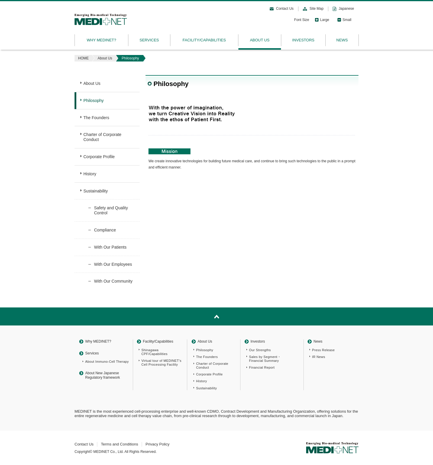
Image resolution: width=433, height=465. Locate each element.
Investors (258, 341)
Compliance (105, 230)
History (89, 173)
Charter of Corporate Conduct (102, 137)
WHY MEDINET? (101, 40)
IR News (318, 357)
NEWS (342, 40)
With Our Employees (113, 264)
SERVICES (149, 40)
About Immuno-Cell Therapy (107, 361)
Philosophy (93, 100)
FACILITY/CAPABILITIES (204, 40)
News (318, 341)
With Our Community (113, 281)
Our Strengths (260, 350)
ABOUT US (259, 40)
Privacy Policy (157, 444)
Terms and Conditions (119, 444)
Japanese (346, 9)
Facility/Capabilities (158, 341)
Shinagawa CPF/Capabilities (154, 352)
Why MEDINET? (98, 341)
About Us (105, 58)
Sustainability (95, 191)
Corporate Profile (99, 156)
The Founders (96, 117)
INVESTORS (303, 40)
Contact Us (284, 9)
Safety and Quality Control (111, 210)
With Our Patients (110, 247)
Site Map (317, 9)
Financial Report (262, 367)
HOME (83, 58)
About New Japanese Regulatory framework (102, 375)
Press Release (323, 350)
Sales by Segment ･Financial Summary (264, 358)
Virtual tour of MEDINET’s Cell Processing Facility (161, 362)
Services (92, 353)
